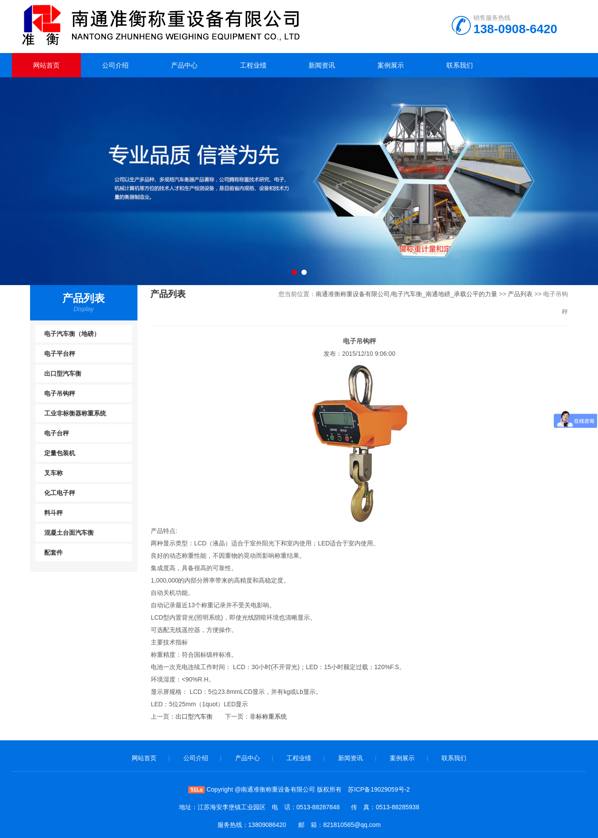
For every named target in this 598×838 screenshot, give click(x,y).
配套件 (53, 552)
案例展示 (390, 65)
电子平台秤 (59, 353)
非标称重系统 (268, 716)
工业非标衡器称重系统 (75, 413)
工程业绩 (253, 65)
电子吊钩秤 (59, 393)
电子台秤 (56, 433)
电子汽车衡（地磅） (72, 333)
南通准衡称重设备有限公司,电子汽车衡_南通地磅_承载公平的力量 (406, 293)
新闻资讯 (322, 65)
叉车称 (53, 472)
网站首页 (46, 65)
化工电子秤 (59, 492)
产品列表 (520, 293)
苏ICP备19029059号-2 (379, 789)
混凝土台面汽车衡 (69, 532)
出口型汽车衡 (62, 373)
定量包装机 (59, 453)
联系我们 (459, 65)
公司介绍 (115, 65)
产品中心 (184, 65)
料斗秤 (53, 512)
